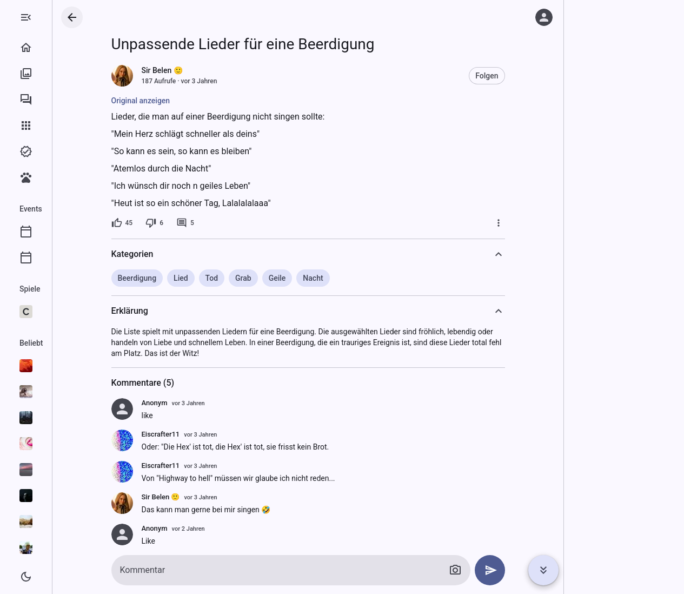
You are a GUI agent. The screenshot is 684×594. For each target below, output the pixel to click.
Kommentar (186, 570)
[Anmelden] (544, 17)
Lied (224, 278)
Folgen (530, 75)
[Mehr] (541, 223)
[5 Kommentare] (228, 223)
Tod (255, 278)
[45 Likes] (165, 223)
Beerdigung (180, 278)
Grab (286, 278)
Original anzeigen (184, 100)
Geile (320, 278)
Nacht (356, 278)
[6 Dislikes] (197, 223)
